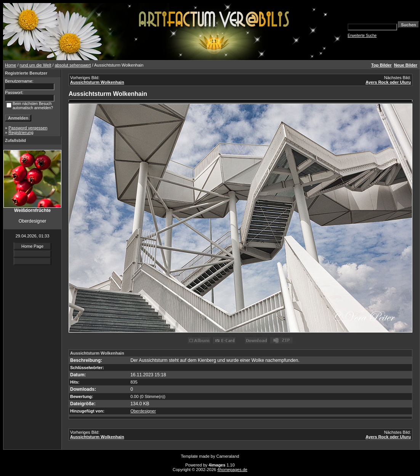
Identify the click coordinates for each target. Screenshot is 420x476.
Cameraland (227, 456)
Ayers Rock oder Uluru (388, 82)
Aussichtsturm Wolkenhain (97, 82)
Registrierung (20, 132)
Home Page (32, 246)
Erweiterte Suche (362, 35)
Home (10, 65)
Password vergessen (27, 128)
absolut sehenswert (73, 65)
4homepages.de (232, 469)
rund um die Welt (35, 65)
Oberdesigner (143, 411)
